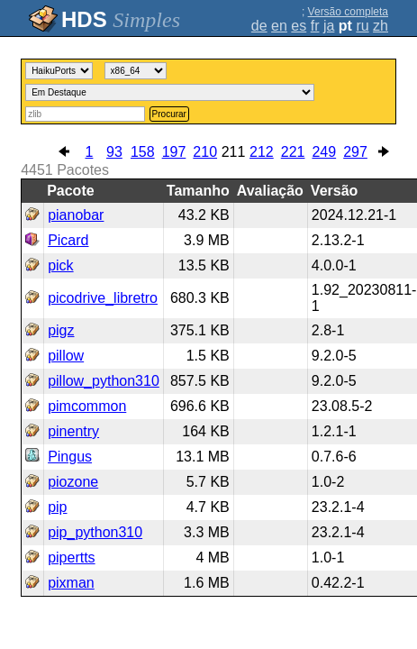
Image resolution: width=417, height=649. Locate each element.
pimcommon (87, 406)
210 (205, 152)
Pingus (70, 456)
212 (261, 152)
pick (60, 265)
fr (315, 25)
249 (324, 152)
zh (380, 25)
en (279, 25)
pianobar (76, 215)
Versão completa (348, 11)
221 (293, 152)
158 (143, 152)
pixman (71, 582)
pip (57, 507)
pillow (66, 355)
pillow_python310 (103, 380)
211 (234, 152)
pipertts (71, 557)
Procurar (169, 114)
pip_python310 (95, 532)
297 (355, 152)
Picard (68, 240)
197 (174, 152)
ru (362, 25)
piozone (73, 481)
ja (328, 25)
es (298, 25)
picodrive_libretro (103, 298)
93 (114, 152)
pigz (61, 330)
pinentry (73, 431)
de (259, 25)
